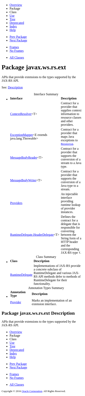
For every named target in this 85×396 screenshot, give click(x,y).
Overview (16, 5)
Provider (15, 302)
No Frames (17, 50)
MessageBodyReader (23, 157)
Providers (16, 203)
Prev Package (18, 36)
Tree (12, 19)
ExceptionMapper (21, 135)
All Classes (17, 57)
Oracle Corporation (32, 391)
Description (15, 87)
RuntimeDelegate (21, 274)
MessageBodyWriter (23, 180)
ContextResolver (21, 114)
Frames (14, 47)
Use (12, 15)
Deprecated (17, 23)
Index (13, 26)
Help (13, 30)
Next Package (18, 40)
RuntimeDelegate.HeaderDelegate (32, 234)
